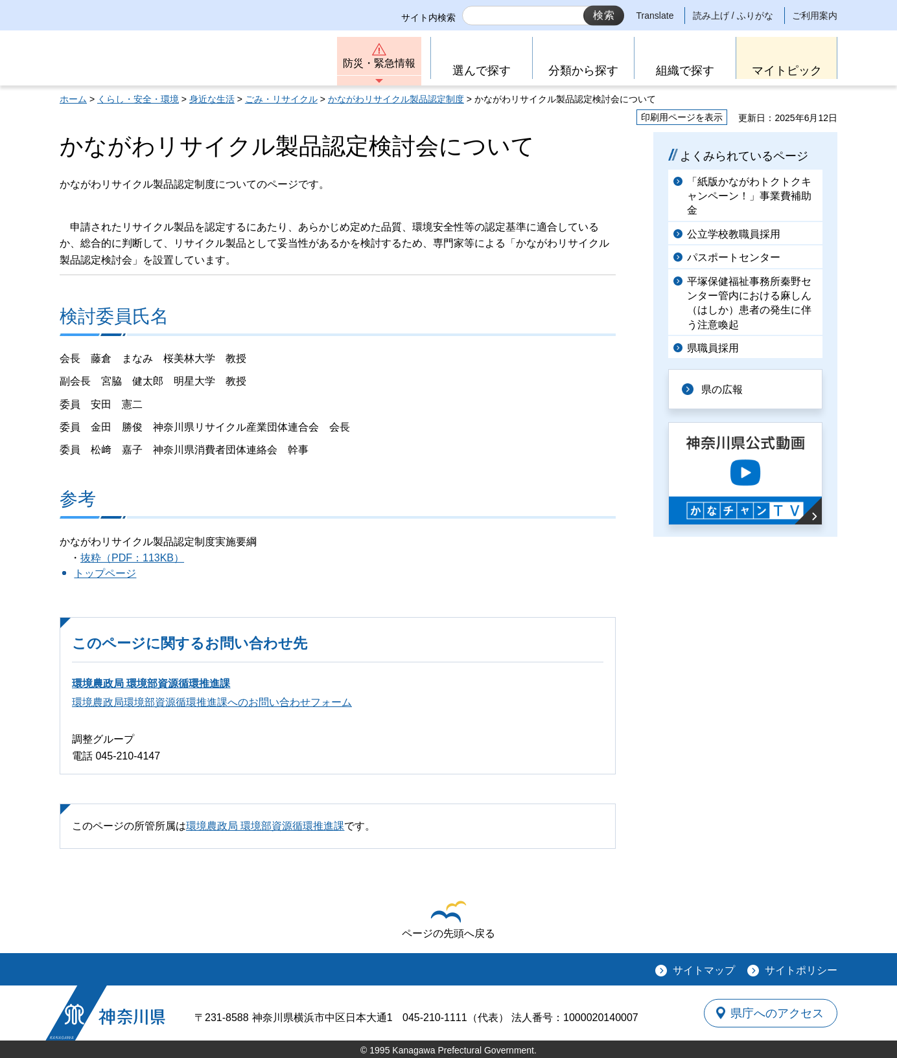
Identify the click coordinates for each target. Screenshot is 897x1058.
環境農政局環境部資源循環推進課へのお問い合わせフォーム (212, 702)
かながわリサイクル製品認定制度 (396, 99)
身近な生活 (212, 99)
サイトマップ (704, 970)
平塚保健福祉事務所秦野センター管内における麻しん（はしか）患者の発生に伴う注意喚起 (749, 303)
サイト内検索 (428, 17)
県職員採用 (713, 348)
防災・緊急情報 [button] (379, 63)
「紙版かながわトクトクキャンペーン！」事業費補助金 (749, 196)
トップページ (105, 573)
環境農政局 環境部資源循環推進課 (151, 683)
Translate (655, 15)
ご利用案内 (814, 15)
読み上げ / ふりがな (733, 15)
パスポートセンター (733, 257)
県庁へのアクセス (777, 1012)
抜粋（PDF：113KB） (132, 557)
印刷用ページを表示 (682, 117)
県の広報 (722, 388)
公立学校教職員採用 (733, 234)
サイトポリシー (801, 970)
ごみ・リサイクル (281, 99)
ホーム (73, 99)
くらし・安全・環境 (138, 99)
